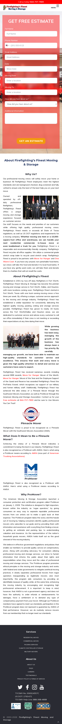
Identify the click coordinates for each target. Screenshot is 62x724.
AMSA (35, 453)
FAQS (31, 668)
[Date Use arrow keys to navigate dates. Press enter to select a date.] (31, 69)
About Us (31, 665)
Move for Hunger (42, 258)
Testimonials (31, 675)
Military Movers (31, 651)
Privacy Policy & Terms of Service (31, 679)
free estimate (9, 400)
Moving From (10, 75)
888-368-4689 (40, 699)
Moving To (9, 87)
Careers (31, 672)
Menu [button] (55, 8)
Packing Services (31, 644)
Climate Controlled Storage (31, 648)
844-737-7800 (37, 2)
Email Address (11, 52)
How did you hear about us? (17, 99)
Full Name (9, 28)
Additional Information (14, 111)
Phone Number (11, 40)
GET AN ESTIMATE (31, 141)
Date (7, 64)
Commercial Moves (31, 641)
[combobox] (7, 45)
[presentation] (23, 131)
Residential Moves (31, 637)
